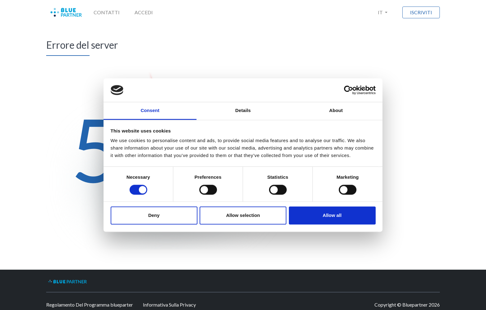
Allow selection (243, 215)
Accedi (144, 12)
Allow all (332, 215)
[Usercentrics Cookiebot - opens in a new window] (348, 90)
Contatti (107, 12)
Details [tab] (243, 110)
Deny (154, 215)
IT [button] (381, 12)
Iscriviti (421, 12)
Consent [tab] (150, 110)
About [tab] (336, 110)
